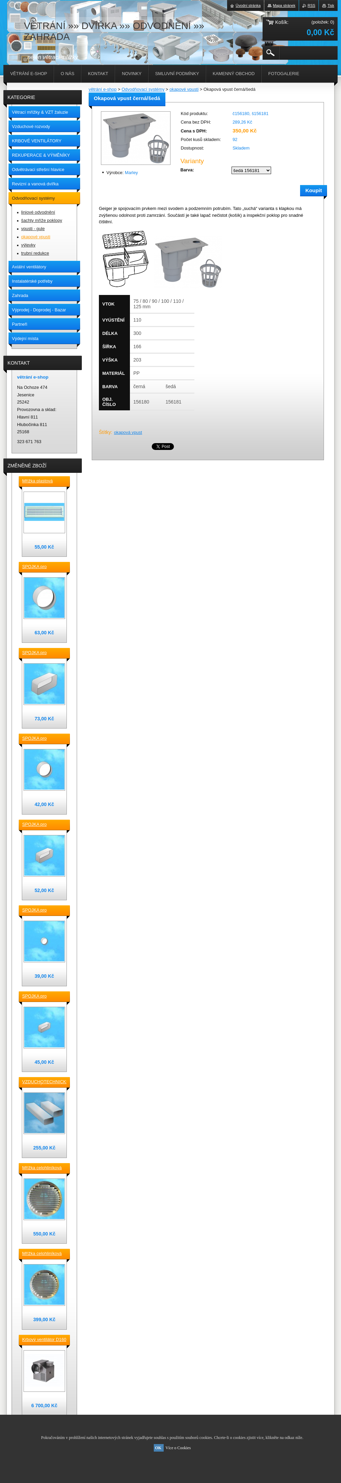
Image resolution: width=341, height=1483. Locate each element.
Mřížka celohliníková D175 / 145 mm (42, 1254)
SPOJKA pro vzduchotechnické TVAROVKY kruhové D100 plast (42, 910)
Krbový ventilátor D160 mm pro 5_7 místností (44, 1340)
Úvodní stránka (248, 5)
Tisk (330, 5)
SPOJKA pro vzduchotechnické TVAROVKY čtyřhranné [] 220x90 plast (42, 653)
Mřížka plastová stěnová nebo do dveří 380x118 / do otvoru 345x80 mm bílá (43, 481)
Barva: (187, 169)
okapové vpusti (183, 89)
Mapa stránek (284, 5)
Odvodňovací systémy (142, 89)
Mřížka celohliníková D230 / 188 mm (42, 1168)
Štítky (105, 432)
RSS (311, 5)
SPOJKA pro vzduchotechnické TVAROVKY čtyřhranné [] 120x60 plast (42, 996)
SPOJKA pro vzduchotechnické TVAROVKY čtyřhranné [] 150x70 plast (42, 825)
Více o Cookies (178, 1447)
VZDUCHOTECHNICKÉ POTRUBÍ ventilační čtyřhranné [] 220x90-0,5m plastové (44, 1082)
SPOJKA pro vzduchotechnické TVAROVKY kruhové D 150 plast (42, 567)
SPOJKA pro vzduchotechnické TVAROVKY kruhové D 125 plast (42, 739)
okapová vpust (128, 432)
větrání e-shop (103, 89)
